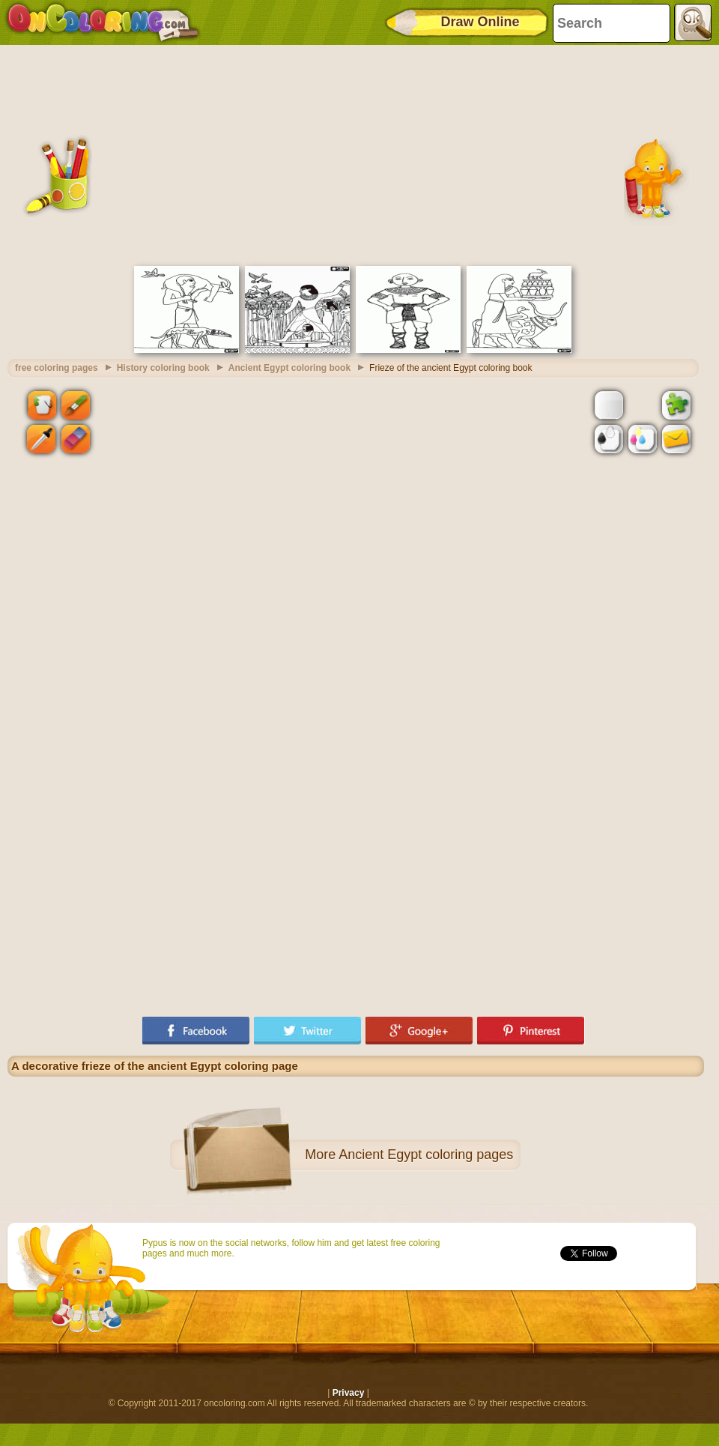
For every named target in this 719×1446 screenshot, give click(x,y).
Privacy (349, 1393)
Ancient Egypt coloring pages (426, 1154)
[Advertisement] (356, 153)
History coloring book (163, 368)
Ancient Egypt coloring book (289, 368)
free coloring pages (56, 368)
